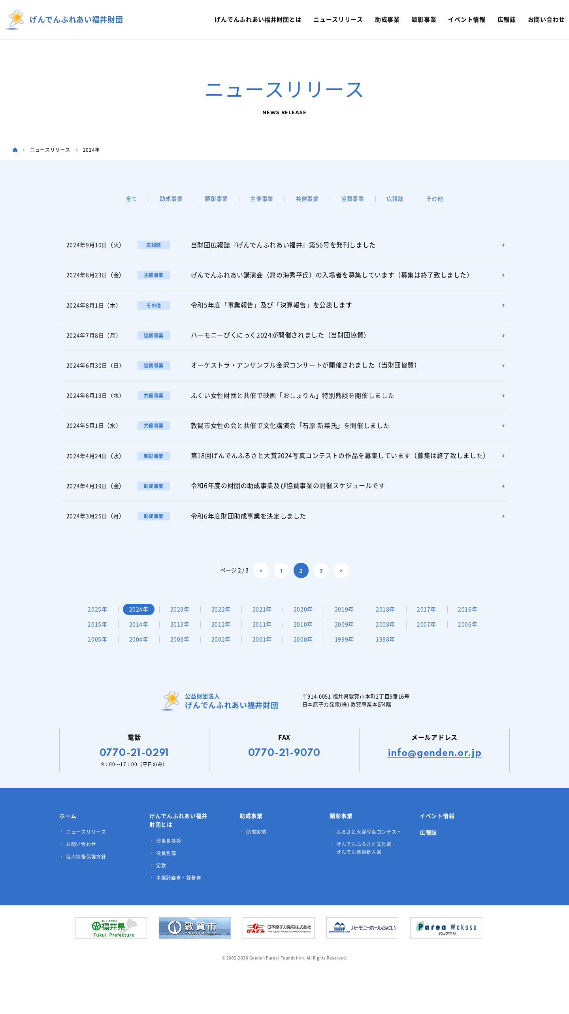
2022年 (223, 619)
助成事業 (171, 199)
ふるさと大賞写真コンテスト (368, 857)
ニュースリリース (86, 857)
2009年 (390, 634)
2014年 (181, 634)
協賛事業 (352, 199)
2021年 (265, 619)
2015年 (140, 634)
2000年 (390, 649)
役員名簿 (166, 878)
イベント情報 (437, 841)
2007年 (98, 649)
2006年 (140, 649)
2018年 (390, 619)
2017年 (431, 619)
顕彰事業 (216, 199)
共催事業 (307, 199)
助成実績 (256, 857)
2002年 (307, 649)
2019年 (348, 619)
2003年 (265, 649)
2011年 (307, 634)
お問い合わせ (81, 869)
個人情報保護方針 (86, 881)
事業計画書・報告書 (178, 903)
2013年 (223, 634)
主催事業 (261, 199)
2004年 (223, 649)
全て (131, 199)
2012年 (265, 634)
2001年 (348, 649)
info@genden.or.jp (435, 779)
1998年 (98, 664)
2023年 (181, 619)
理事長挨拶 (168, 865)
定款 (161, 890)
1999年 (431, 649)
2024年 (140, 619)
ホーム (68, 841)
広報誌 (395, 199)
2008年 (431, 634)
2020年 (307, 619)
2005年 (181, 649)
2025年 (98, 619)
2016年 (98, 634)
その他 (434, 199)
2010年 (348, 634)
